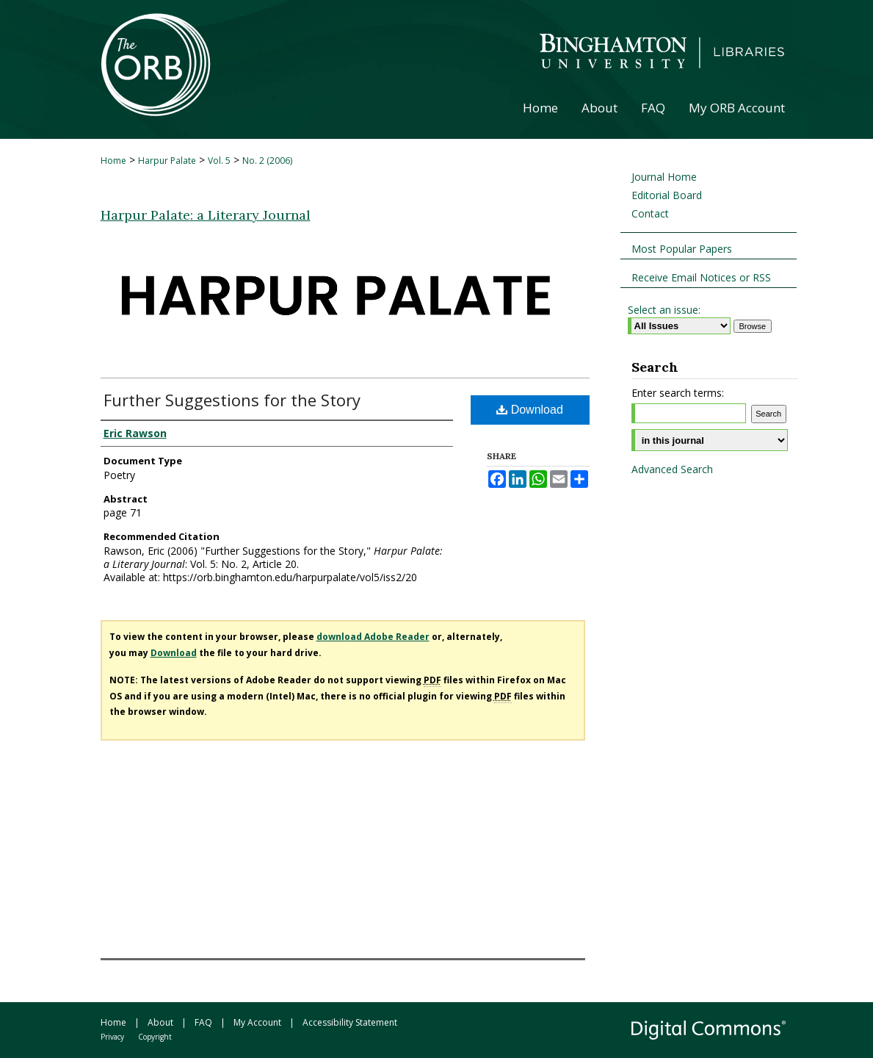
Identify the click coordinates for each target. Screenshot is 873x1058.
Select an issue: (664, 310)
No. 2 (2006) (267, 160)
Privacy (112, 1037)
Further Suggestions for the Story (232, 400)
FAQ (203, 1022)
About (160, 1022)
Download (529, 409)
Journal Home (664, 177)
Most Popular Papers (681, 249)
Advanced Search (672, 469)
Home (113, 160)
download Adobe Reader (373, 636)
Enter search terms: (677, 393)
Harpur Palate (167, 160)
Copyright (155, 1037)
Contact (650, 213)
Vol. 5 (219, 160)
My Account (257, 1022)
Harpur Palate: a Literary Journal (206, 214)
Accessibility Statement (350, 1022)
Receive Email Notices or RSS (701, 277)
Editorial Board (666, 195)
